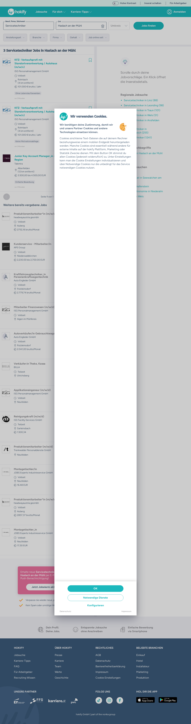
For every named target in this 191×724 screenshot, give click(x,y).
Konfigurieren (95, 605)
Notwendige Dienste (95, 597)
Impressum (126, 611)
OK (95, 588)
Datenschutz (65, 611)
